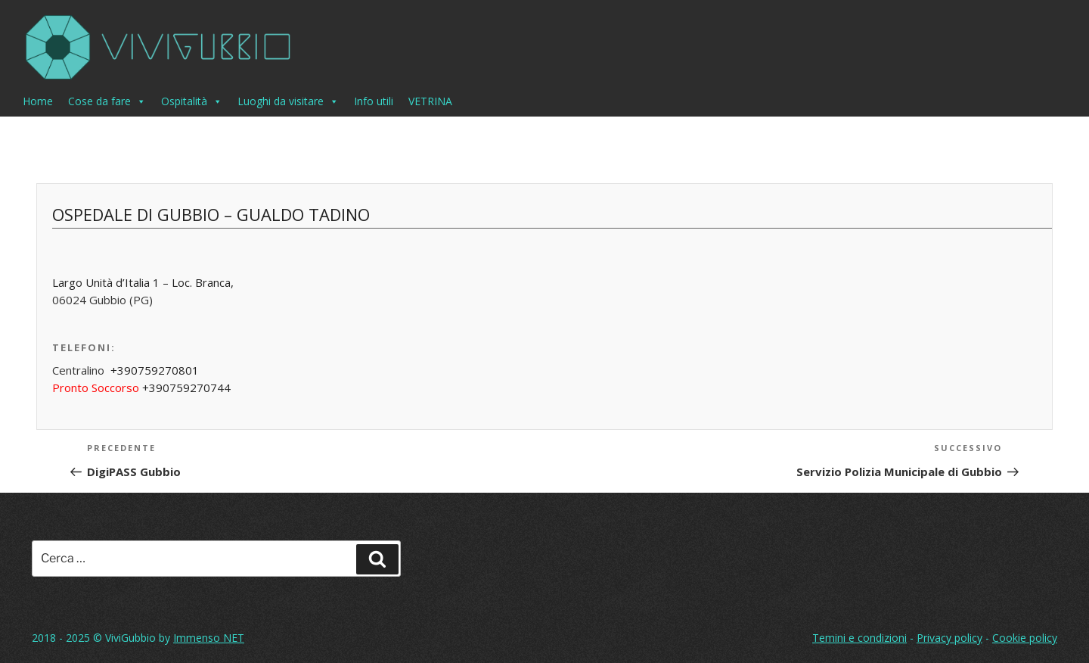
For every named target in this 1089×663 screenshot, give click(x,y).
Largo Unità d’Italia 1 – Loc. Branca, (143, 282)
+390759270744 (186, 387)
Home (38, 101)
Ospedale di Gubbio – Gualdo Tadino (211, 214)
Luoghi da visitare (288, 101)
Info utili (373, 101)
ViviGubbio (130, 637)
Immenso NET (208, 637)
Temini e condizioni (859, 637)
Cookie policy (1024, 637)
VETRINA (430, 101)
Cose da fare (107, 101)
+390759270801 (154, 370)
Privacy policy (949, 637)
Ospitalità (191, 101)
